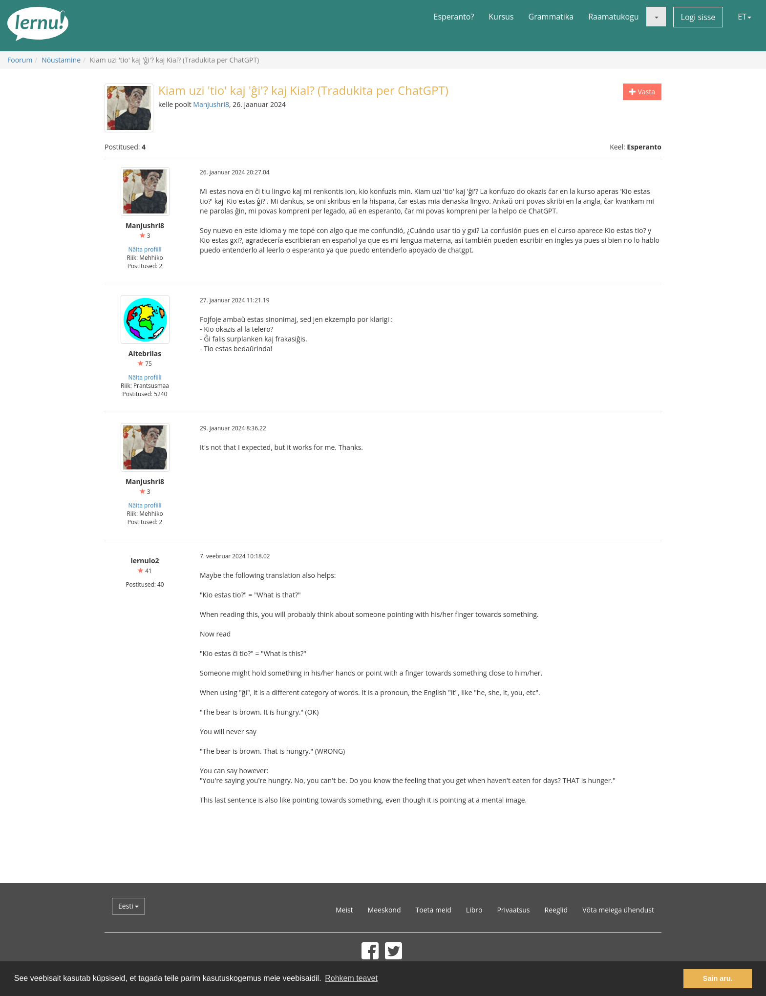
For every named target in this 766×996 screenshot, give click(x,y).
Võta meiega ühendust (618, 909)
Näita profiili (145, 249)
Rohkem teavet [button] (351, 978)
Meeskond (384, 909)
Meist (344, 909)
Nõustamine (61, 59)
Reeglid (556, 909)
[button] (656, 16)
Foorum (19, 59)
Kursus (501, 16)
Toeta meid (433, 909)
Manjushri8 (211, 104)
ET (744, 16)
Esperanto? (454, 16)
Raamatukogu (613, 16)
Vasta (642, 91)
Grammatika (551, 16)
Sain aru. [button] (718, 978)
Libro (474, 909)
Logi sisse (698, 17)
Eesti (128, 906)
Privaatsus (513, 909)
